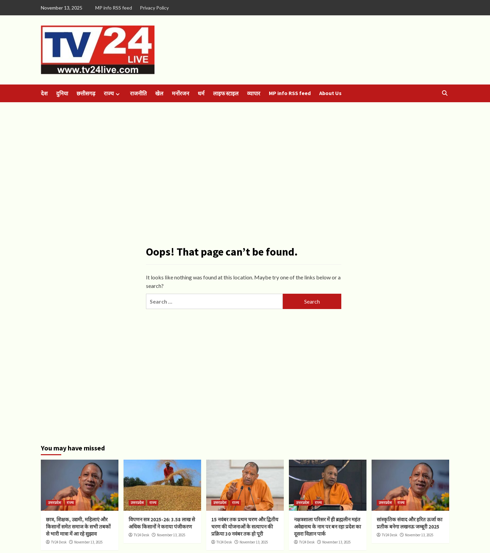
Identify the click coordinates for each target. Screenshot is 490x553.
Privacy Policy (154, 8)
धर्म (201, 93)
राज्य (112, 93)
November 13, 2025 (88, 542)
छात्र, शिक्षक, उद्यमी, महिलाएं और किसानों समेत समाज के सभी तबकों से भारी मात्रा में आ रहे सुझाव (78, 526)
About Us (330, 93)
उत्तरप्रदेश (54, 502)
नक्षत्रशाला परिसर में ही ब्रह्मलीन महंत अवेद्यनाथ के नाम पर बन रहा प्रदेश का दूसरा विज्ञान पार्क (327, 526)
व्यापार (253, 93)
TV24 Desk (59, 542)
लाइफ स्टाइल (226, 93)
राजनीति (138, 93)
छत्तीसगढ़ (86, 93)
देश (44, 93)
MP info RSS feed (113, 8)
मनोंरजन (180, 93)
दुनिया (62, 93)
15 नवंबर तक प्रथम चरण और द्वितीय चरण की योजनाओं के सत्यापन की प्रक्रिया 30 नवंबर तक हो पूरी (244, 526)
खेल (159, 93)
